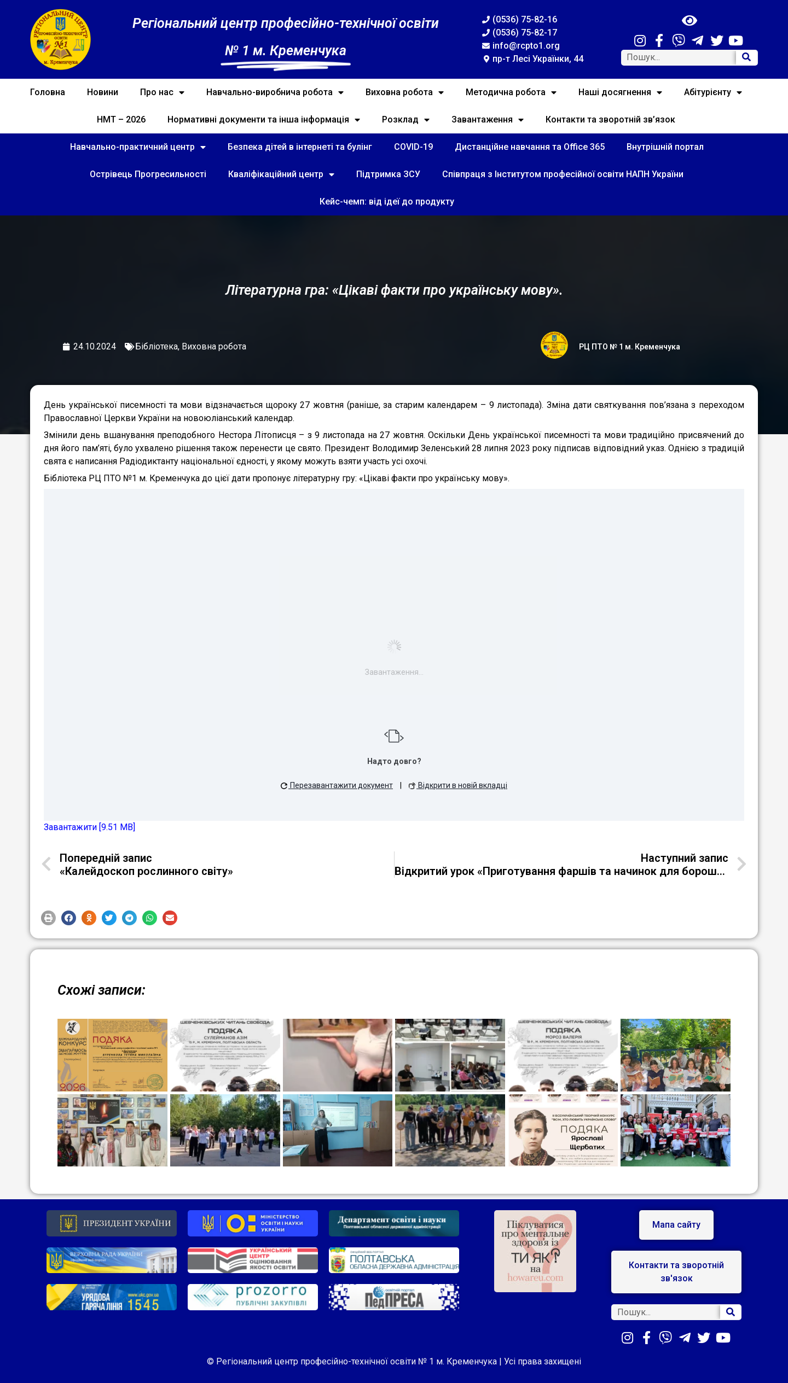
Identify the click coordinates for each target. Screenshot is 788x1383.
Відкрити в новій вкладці (458, 785)
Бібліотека (156, 346)
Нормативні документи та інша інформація (263, 120)
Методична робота (511, 92)
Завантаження (487, 120)
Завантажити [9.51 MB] (89, 827)
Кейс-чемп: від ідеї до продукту (387, 201)
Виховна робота (405, 92)
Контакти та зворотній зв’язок (610, 119)
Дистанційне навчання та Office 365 (530, 147)
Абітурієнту (713, 92)
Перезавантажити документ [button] (337, 785)
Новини (102, 92)
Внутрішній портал (665, 147)
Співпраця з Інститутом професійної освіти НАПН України (562, 174)
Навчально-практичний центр (138, 147)
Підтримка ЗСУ (388, 174)
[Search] (746, 58)
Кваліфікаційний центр (281, 174)
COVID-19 (413, 147)
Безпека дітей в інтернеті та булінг (300, 147)
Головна (47, 92)
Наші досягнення (620, 92)
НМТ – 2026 (121, 119)
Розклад (406, 120)
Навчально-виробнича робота (275, 92)
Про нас (162, 92)
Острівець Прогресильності (148, 174)
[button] (48, 918)
